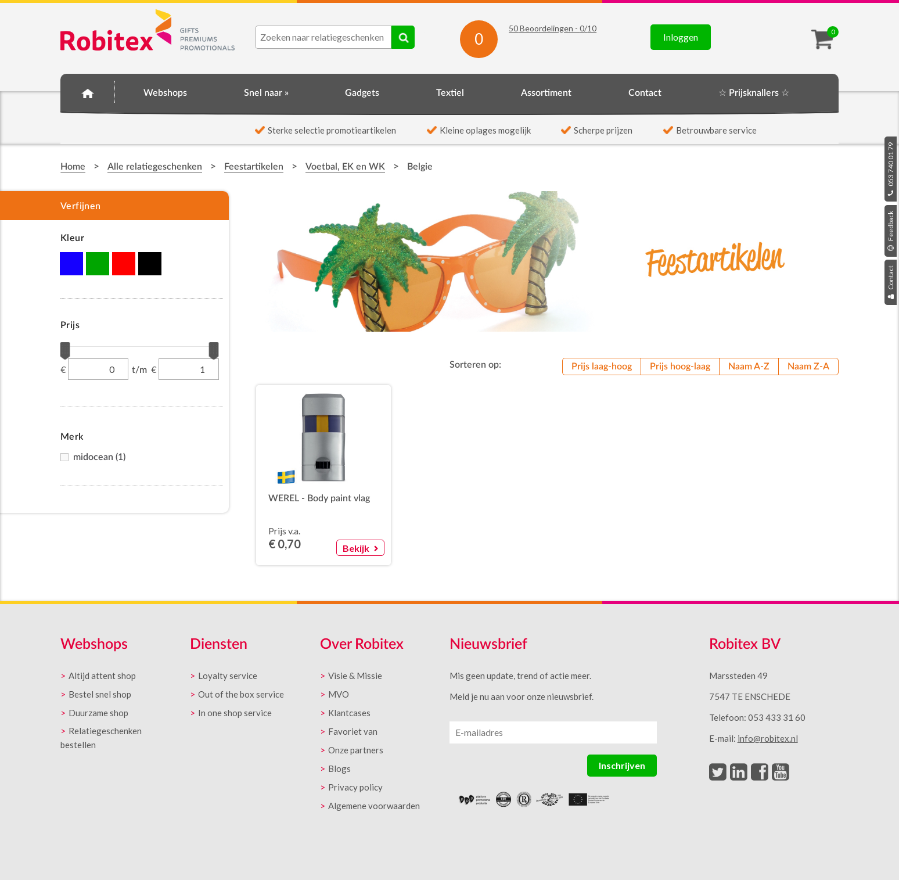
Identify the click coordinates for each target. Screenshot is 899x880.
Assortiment (546, 93)
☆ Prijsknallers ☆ (753, 93)
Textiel (450, 93)
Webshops (165, 93)
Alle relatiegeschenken (154, 166)
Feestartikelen (253, 166)
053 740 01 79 (890, 169)
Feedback (890, 231)
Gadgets (362, 93)
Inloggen (680, 36)
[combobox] (323, 37)
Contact (890, 282)
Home (87, 91)
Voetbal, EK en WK (345, 166)
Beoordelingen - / (552, 28)
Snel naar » (266, 93)
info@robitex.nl (768, 738)
